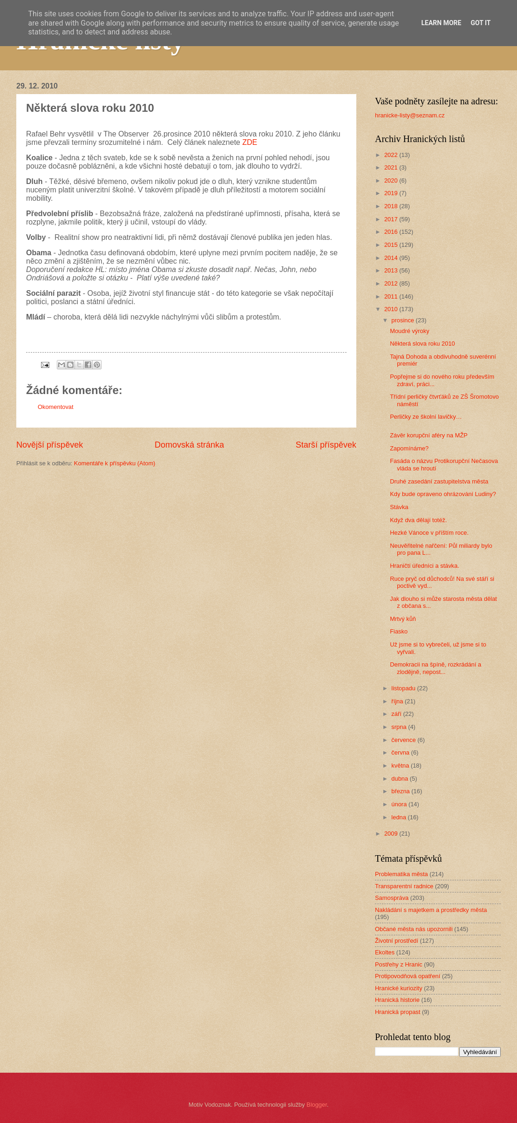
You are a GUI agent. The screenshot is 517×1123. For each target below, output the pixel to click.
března (401, 791)
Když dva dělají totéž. (418, 520)
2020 (391, 180)
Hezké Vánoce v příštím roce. (429, 532)
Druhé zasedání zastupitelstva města (439, 481)
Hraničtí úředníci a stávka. (424, 565)
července (404, 739)
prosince (403, 320)
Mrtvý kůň (403, 618)
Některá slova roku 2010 (422, 343)
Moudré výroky (409, 330)
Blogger (316, 1104)
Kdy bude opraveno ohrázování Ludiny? (443, 493)
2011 (391, 296)
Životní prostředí (396, 940)
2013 (391, 270)
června (401, 752)
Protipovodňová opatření (407, 976)
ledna (399, 817)
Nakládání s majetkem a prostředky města (431, 909)
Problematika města (401, 874)
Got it (480, 23)
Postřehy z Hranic (398, 964)
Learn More (441, 23)
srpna (399, 726)
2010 (391, 309)
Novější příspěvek (49, 444)
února (399, 804)
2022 (391, 154)
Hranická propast (397, 1011)
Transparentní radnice (404, 886)
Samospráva (391, 897)
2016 (391, 231)
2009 (391, 833)
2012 (391, 283)
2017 (391, 219)
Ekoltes (385, 952)
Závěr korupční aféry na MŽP (429, 435)
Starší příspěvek (326, 444)
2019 (391, 193)
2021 (391, 167)
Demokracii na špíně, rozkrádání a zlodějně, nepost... (435, 668)
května (401, 765)
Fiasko (399, 631)
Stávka (399, 507)
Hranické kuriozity (398, 988)
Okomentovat (56, 406)
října (398, 701)
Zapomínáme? (409, 448)
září (397, 713)
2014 (391, 257)
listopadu (404, 688)
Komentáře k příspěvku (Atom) (115, 463)
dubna (400, 778)
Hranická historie (397, 999)
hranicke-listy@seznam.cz (410, 115)
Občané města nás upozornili (414, 929)
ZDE (249, 142)
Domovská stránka (189, 444)
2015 (391, 244)
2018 (391, 206)
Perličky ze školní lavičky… (426, 416)
